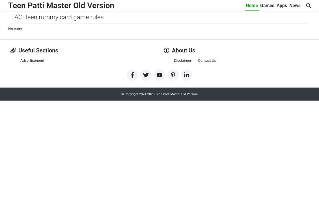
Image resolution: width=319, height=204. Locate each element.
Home (252, 5)
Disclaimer (182, 60)
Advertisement (32, 60)
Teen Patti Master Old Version (61, 5)
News (295, 5)
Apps (282, 5)
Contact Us (207, 60)
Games (267, 5)
